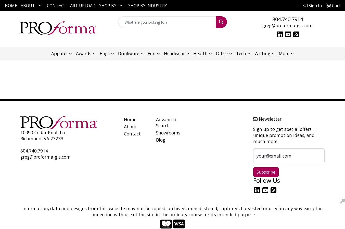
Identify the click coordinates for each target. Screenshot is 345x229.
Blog (160, 140)
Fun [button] (152, 53)
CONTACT (57, 5)
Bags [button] (105, 53)
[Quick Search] (167, 22)
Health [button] (200, 53)
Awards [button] (83, 53)
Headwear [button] (174, 53)
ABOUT (28, 5)
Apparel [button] (59, 53)
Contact (132, 134)
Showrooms (168, 133)
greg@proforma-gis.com (287, 25)
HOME (11, 5)
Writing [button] (262, 53)
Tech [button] (241, 53)
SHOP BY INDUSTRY (147, 5)
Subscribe (266, 172)
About (130, 127)
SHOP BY (107, 5)
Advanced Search (166, 122)
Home (130, 119)
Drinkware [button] (128, 53)
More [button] (284, 53)
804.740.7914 (287, 19)
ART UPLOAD (83, 5)
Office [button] (222, 53)
